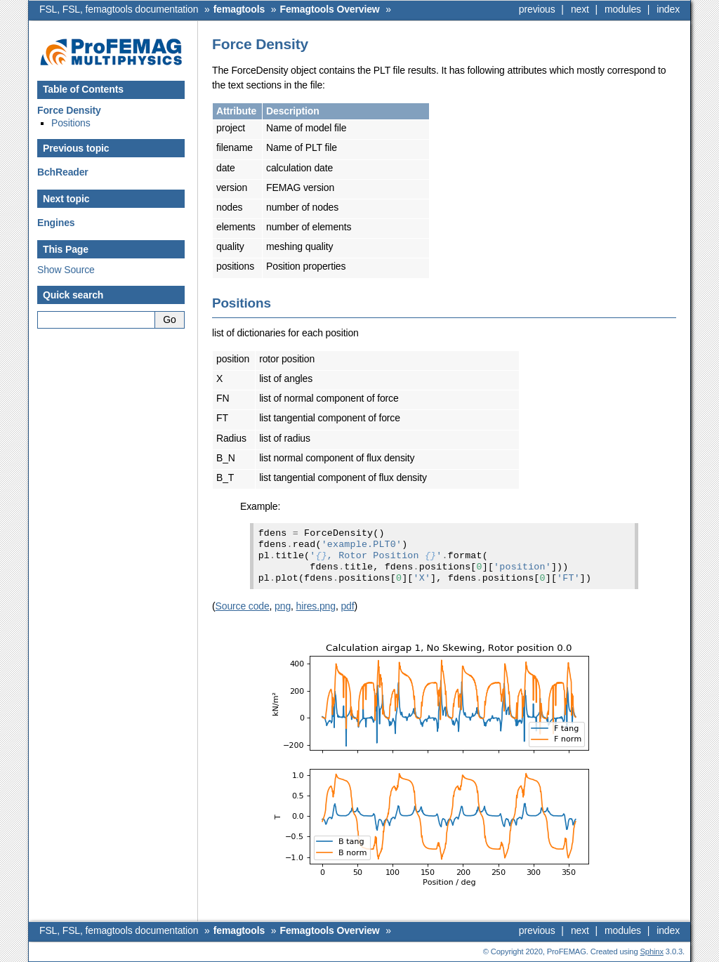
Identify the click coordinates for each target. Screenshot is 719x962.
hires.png (316, 606)
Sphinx (652, 951)
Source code (243, 606)
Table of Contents (83, 89)
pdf (347, 606)
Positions (71, 123)
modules (623, 9)
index (668, 9)
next (580, 9)
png (283, 606)
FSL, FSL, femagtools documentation (118, 9)
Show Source (66, 269)
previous (537, 9)
